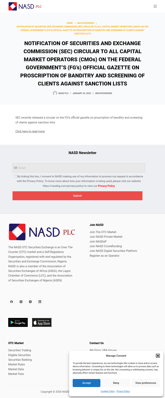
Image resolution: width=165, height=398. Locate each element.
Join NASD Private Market (105, 236)
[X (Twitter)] (21, 301)
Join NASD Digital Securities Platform (113, 251)
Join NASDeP (97, 241)
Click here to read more (30, 131)
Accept (86, 383)
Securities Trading (19, 350)
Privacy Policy (123, 391)
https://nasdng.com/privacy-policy (63, 186)
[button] (158, 356)
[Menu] (155, 6)
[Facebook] (11, 301)
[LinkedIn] (40, 301)
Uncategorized (103, 93)
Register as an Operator (104, 255)
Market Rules (16, 364)
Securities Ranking (20, 359)
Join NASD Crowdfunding (105, 246)
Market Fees (16, 374)
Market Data (16, 369)
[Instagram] (30, 301)
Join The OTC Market (102, 232)
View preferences (145, 383)
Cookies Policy (108, 391)
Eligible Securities (19, 355)
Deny (116, 383)
